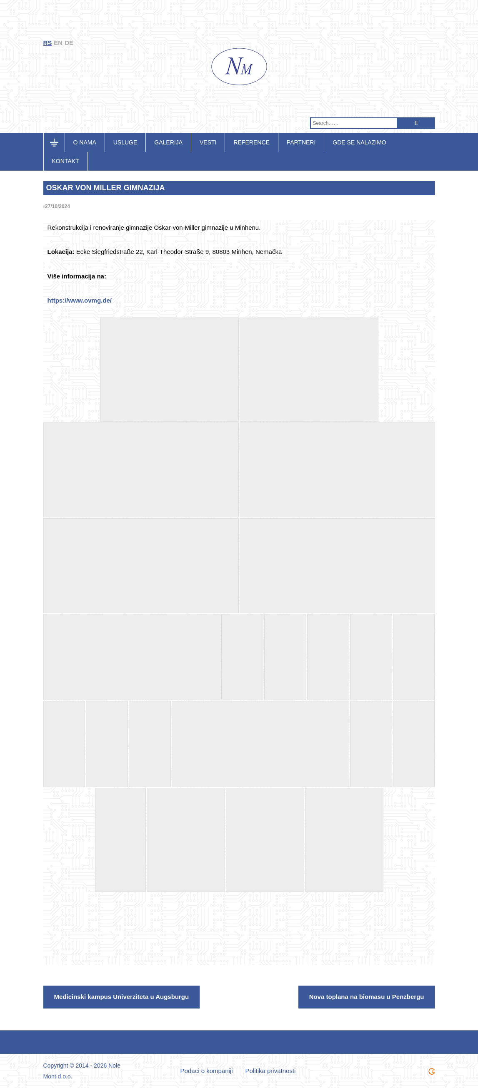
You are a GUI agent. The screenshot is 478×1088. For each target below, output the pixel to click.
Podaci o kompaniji (206, 1070)
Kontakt (65, 161)
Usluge (125, 142)
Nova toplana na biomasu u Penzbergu (366, 996)
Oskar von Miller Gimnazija (105, 188)
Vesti (208, 142)
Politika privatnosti (270, 1070)
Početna (58, 142)
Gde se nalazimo (359, 142)
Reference (251, 142)
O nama (84, 142)
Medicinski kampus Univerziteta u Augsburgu (121, 996)
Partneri (301, 142)
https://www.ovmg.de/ (80, 300)
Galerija (168, 142)
